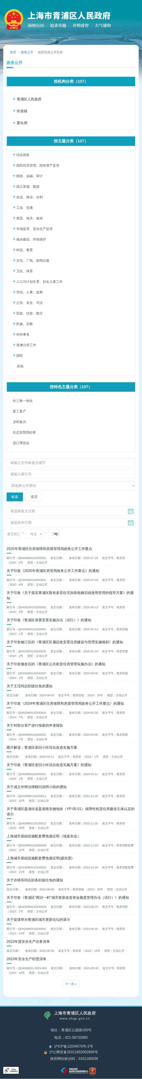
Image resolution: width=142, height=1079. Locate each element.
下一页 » (71, 984)
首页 (13, 52)
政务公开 (27, 52)
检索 (14, 497)
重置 (34, 497)
